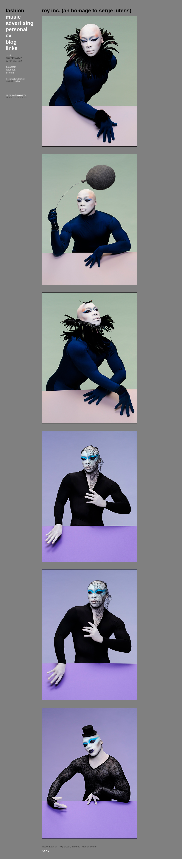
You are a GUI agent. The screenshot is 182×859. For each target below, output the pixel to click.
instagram (11, 66)
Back (45, 851)
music (13, 17)
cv (8, 35)
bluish (17, 81)
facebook (10, 69)
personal (16, 29)
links (12, 48)
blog (11, 42)
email (8, 55)
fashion (15, 10)
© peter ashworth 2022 (15, 79)
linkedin (10, 72)
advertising (19, 23)
